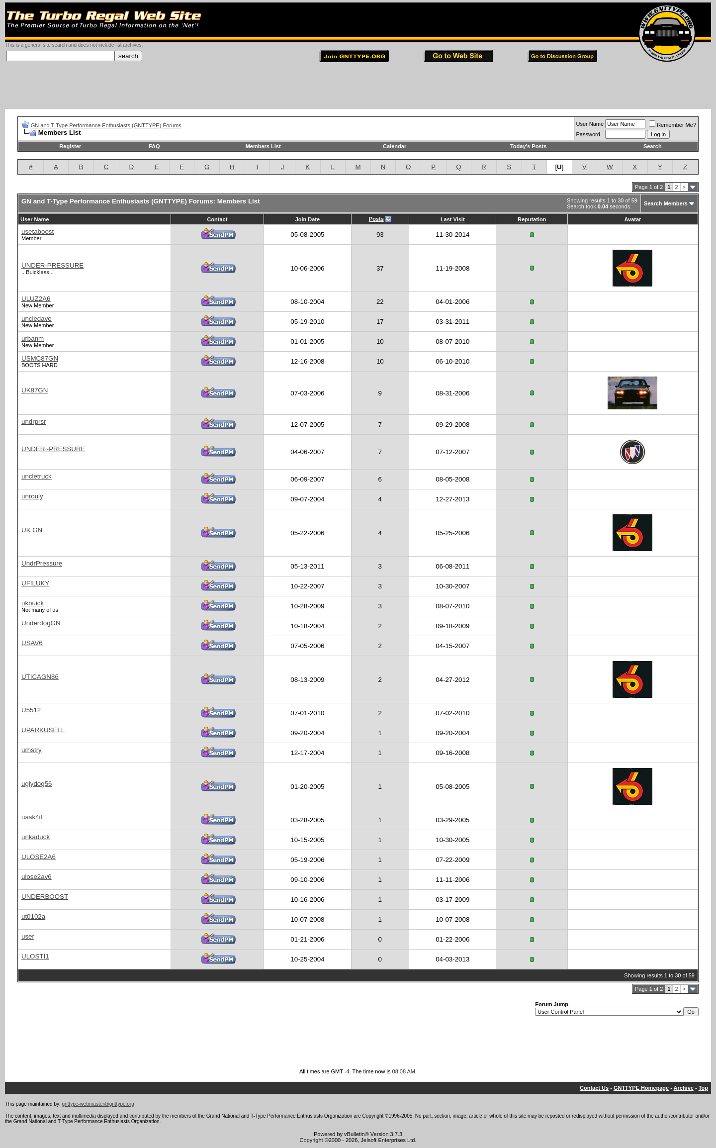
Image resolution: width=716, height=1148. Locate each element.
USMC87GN (39, 358)
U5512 (31, 710)
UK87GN (34, 390)
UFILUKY (35, 583)
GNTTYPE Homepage (641, 1088)
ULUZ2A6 (36, 298)
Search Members (666, 203)
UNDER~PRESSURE (53, 449)
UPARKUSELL (43, 730)
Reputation (532, 219)
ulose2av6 (36, 876)
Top (703, 1088)
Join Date (307, 219)
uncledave (36, 318)
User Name (590, 124)
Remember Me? (672, 125)
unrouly (32, 496)
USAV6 (32, 643)
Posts (376, 219)
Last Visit (453, 219)
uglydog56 (36, 783)
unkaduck (35, 837)
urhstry (31, 750)
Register (70, 146)
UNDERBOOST (44, 896)
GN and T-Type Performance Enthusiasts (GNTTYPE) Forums (106, 125)
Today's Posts (528, 146)
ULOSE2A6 (38, 857)
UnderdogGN (41, 623)
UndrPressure (41, 563)
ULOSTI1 (35, 956)
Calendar (394, 146)
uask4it (31, 817)
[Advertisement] (358, 86)
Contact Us (594, 1088)
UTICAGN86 (40, 676)
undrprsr (33, 421)
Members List (263, 146)
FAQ (154, 146)
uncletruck (36, 476)
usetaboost (37, 231)
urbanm (32, 338)
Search (652, 146)
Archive (684, 1088)
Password (588, 134)
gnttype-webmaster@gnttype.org (98, 1104)
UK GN (31, 530)
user (27, 936)
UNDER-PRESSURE (52, 265)
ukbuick (32, 603)
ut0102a (33, 916)
